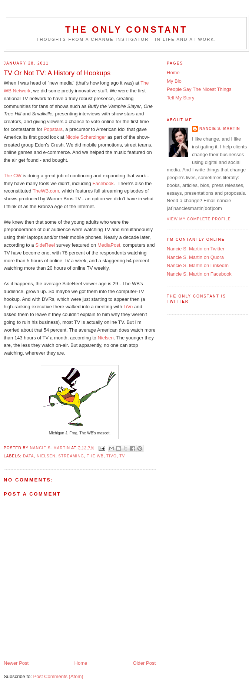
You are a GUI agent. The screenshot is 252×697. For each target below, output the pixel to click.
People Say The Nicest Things (199, 89)
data (28, 456)
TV (122, 456)
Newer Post (16, 663)
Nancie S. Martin (219, 128)
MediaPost (108, 245)
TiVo (128, 306)
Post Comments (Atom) (58, 676)
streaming (71, 456)
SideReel (45, 245)
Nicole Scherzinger (86, 137)
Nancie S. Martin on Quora (195, 257)
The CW (12, 175)
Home (80, 663)
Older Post (144, 663)
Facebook (103, 183)
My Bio (174, 81)
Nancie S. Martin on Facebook (199, 274)
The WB (95, 456)
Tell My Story (180, 98)
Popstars (53, 129)
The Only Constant (126, 29)
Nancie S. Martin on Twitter (196, 248)
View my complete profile (199, 219)
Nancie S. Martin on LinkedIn (198, 265)
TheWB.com (46, 191)
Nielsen (105, 338)
